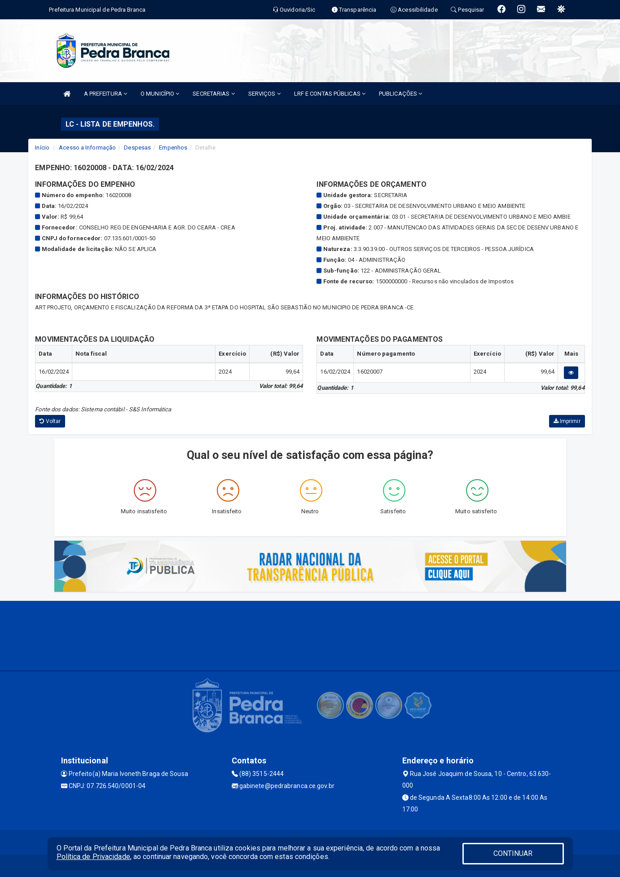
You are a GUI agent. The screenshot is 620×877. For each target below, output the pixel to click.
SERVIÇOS (264, 93)
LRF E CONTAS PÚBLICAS (329, 93)
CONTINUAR (513, 853)
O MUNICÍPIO (160, 93)
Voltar (50, 421)
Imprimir (567, 421)
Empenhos (173, 147)
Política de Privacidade (93, 856)
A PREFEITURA (105, 93)
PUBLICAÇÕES (400, 93)
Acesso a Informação (87, 147)
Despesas (137, 147)
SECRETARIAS (213, 93)
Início (42, 147)
